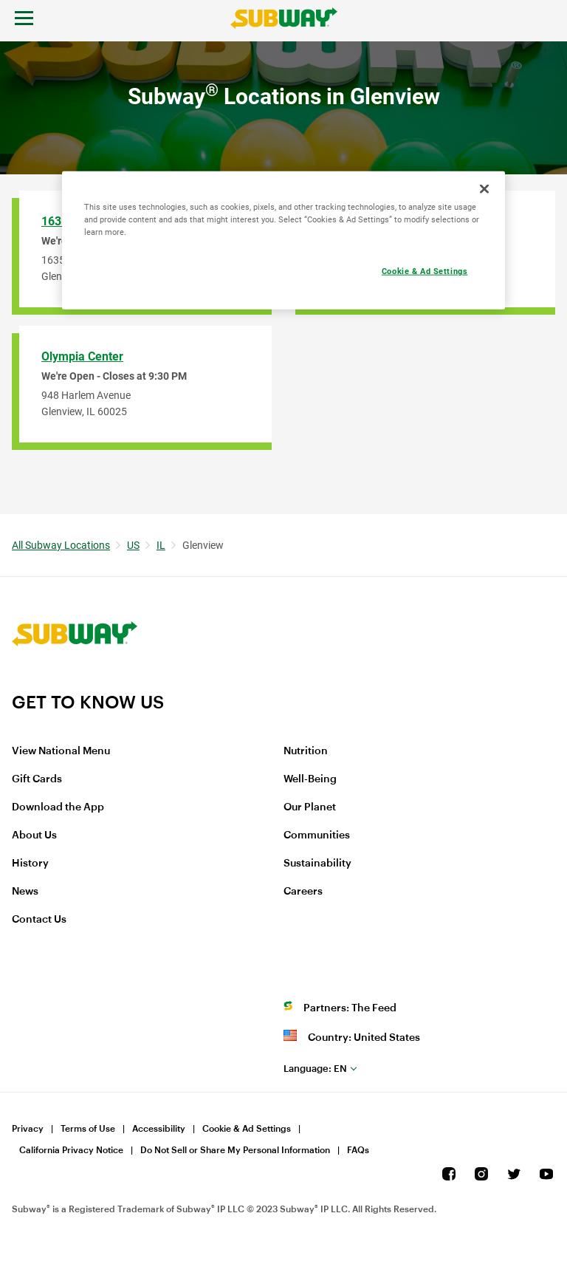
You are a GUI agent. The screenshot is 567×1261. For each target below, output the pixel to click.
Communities (317, 835)
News (25, 891)
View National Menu (61, 751)
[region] (283, 240)
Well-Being (310, 779)
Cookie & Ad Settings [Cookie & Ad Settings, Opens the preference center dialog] (424, 271)
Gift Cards (37, 779)
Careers (303, 891)
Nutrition (306, 751)
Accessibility (158, 1128)
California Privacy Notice (71, 1150)
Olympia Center (82, 356)
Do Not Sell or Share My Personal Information (235, 1150)
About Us (34, 835)
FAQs (358, 1150)
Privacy (28, 1128)
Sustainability (317, 863)
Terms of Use (88, 1128)
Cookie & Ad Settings (246, 1128)
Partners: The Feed (349, 1008)
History (30, 863)
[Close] (484, 189)
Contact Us (39, 920)
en (315, 1068)
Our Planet (310, 807)
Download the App (58, 807)
